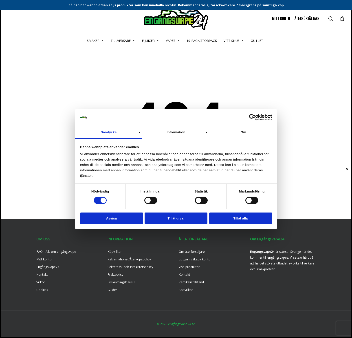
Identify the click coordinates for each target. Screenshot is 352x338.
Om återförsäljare (192, 251)
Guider (112, 290)
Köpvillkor (115, 251)
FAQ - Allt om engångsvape (56, 251)
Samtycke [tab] (109, 132)
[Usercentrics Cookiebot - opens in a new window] (252, 117)
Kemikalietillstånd (191, 282)
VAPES (173, 40)
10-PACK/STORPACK (202, 40)
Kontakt (42, 274)
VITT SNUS (234, 40)
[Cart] (342, 18)
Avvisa (111, 218)
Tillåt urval (176, 218)
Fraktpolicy (115, 274)
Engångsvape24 (47, 267)
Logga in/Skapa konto (195, 259)
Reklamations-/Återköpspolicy (129, 259)
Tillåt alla (240, 218)
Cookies (42, 290)
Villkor (40, 282)
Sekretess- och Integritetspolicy (130, 267)
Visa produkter (189, 267)
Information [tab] (176, 132)
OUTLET (257, 40)
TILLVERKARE (123, 40)
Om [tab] (243, 132)
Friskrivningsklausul (121, 282)
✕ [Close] (347, 169)
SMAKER (95, 40)
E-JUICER (150, 40)
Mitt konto (44, 259)
